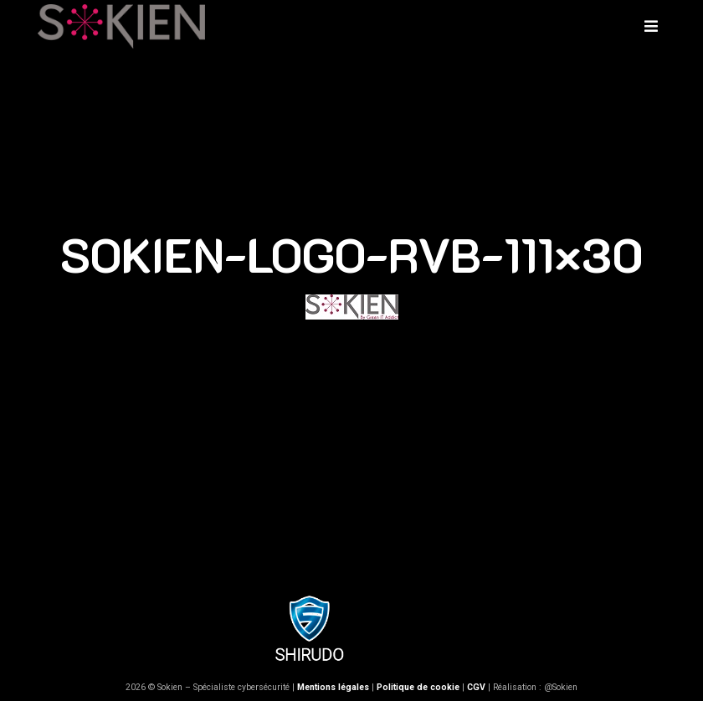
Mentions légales (333, 687)
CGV (476, 687)
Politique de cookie (418, 687)
